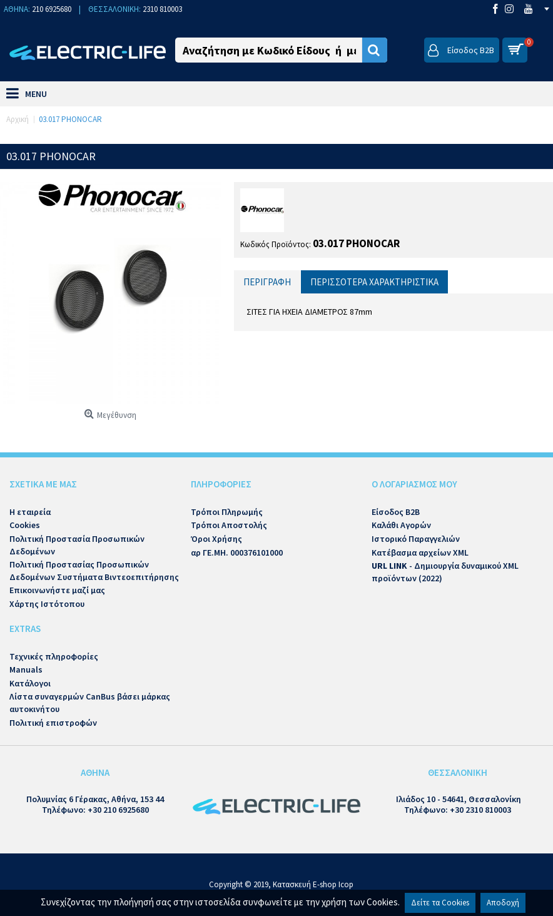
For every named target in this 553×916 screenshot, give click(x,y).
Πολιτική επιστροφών (53, 722)
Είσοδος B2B (396, 511)
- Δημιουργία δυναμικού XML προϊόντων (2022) (445, 572)
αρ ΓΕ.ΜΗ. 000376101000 (237, 552)
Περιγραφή (267, 282)
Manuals (26, 669)
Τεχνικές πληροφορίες (53, 656)
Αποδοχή (503, 902)
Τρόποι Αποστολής (229, 525)
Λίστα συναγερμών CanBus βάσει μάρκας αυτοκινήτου (89, 703)
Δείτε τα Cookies (440, 902)
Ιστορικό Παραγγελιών (416, 538)
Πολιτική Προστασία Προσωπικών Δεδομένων (77, 545)
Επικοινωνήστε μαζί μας (57, 590)
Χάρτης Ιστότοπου (46, 603)
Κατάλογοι (30, 683)
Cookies (24, 525)
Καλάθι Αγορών (401, 525)
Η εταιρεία (30, 511)
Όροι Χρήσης (216, 538)
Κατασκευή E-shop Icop (313, 884)
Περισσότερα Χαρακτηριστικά (374, 282)
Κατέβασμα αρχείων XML (420, 552)
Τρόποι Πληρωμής (227, 511)
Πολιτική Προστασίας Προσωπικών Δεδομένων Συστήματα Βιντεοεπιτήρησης (94, 571)
